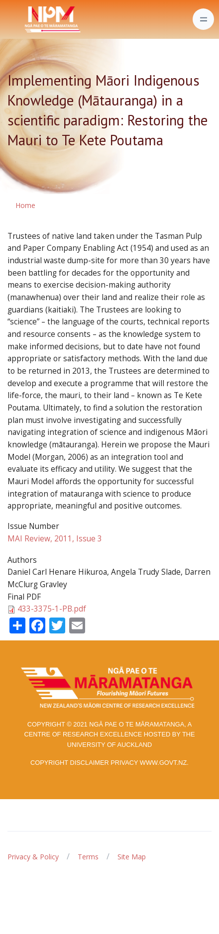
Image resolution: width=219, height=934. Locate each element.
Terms (88, 856)
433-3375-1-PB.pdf (51, 609)
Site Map (131, 856)
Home (25, 205)
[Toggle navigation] (203, 19)
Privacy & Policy (33, 856)
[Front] (28, 19)
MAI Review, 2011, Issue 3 (54, 538)
